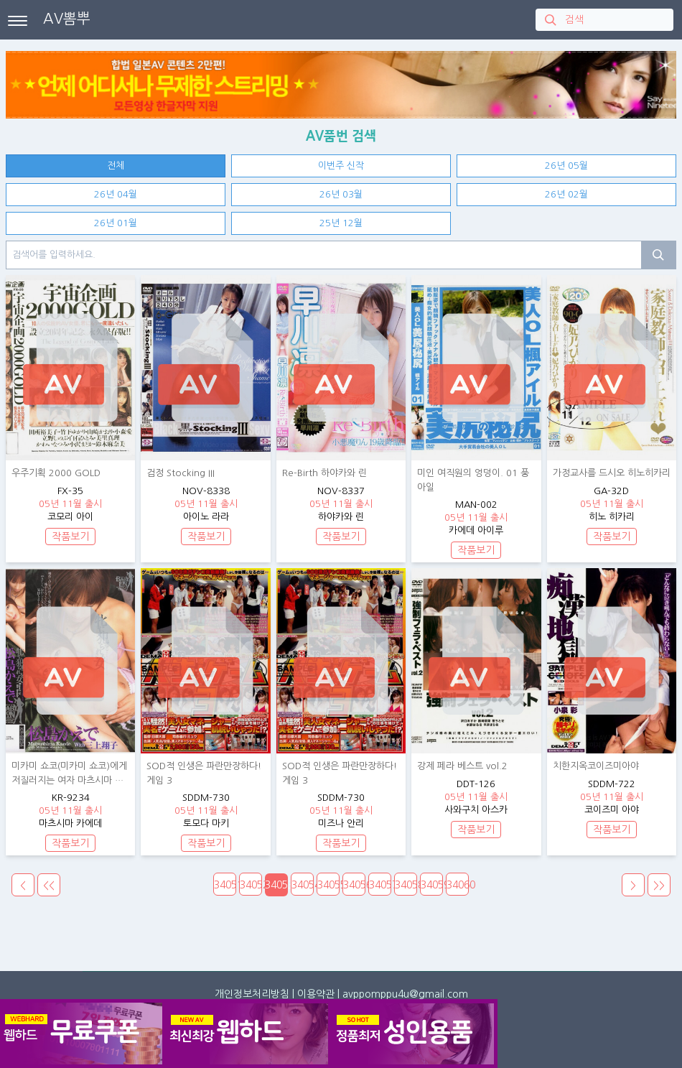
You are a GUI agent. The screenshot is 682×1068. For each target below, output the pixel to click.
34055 (328, 885)
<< (49, 886)
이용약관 (316, 994)
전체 (115, 165)
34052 (251, 885)
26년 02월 (566, 194)
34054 (302, 885)
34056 (354, 885)
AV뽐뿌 (66, 18)
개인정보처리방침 (252, 994)
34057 (380, 885)
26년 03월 (341, 194)
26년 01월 (115, 223)
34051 (225, 885)
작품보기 (70, 536)
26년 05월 (566, 165)
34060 (458, 885)
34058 (406, 885)
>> (659, 886)
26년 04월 (115, 194)
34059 (432, 885)
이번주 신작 (341, 165)
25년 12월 (341, 223)
